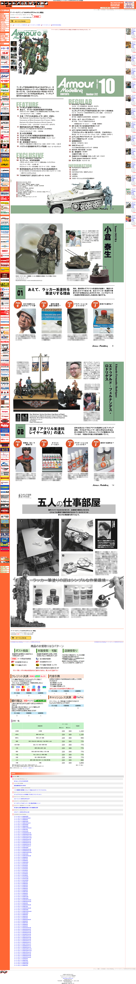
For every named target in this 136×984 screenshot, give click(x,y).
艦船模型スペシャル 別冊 (25, 805)
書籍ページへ (4, 44)
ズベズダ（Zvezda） (4, 269)
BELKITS (4, 407)
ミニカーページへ (4, 28)
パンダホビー (4, 346)
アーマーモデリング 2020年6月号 (21, 921)
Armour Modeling (18, 14)
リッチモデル (4, 540)
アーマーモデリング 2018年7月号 (21, 891)
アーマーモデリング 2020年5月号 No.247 (22, 919)
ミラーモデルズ (4, 473)
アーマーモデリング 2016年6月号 (21, 857)
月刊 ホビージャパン (25, 796)
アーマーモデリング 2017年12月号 (21, 880)
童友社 (4, 298)
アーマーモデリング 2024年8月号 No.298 (133, 192)
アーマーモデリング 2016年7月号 (21, 859)
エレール (4, 160)
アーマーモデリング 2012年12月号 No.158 (22, 837)
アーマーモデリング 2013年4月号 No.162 (22, 842)
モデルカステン (4, 496)
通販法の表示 (4, 572)
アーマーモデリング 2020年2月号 (21, 914)
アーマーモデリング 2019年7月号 (21, 906)
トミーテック (4, 308)
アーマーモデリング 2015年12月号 (21, 854)
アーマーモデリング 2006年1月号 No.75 (22, 823)
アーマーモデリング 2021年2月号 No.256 (22, 927)
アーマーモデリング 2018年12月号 (21, 898)
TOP (6, 6)
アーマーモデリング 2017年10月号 (21, 877)
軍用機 (21, 783)
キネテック (4, 184)
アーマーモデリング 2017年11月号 (21, 878)
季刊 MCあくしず (23, 779)
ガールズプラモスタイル (26, 792)
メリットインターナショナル (4, 482)
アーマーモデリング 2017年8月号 (21, 873)
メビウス (4, 478)
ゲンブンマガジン (4, 203)
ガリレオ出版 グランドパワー (4, 189)
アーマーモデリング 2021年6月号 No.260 (22, 932)
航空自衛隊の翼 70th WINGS (20, 785)
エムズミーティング (4, 562)
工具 (34, 3)
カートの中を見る (114, 7)
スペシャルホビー (4, 265)
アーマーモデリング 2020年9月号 (21, 926)
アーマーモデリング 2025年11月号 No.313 (133, 85)
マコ (4, 445)
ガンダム (26, 3)
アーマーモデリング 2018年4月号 (21, 886)
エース (4, 141)
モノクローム (4, 501)
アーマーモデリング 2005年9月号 (21, 819)
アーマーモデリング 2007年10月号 (21, 824)
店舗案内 (129, 7)
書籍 (98, 968)
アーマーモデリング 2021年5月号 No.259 (22, 931)
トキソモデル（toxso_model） (4, 303)
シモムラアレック (4, 246)
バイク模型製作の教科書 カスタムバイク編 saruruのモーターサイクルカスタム (30, 790)
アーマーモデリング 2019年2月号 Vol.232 (22, 899)
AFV (4, 14)
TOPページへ (4, 10)
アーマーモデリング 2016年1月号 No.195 (22, 855)
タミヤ (4, 289)
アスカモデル (4, 81)
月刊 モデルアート (24, 809)
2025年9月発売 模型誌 (56, 25)
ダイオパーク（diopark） (4, 275)
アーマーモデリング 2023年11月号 (21, 963)
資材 (38, 3)
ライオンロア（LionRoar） (4, 526)
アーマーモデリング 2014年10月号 (21, 847)
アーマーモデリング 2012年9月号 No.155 (22, 832)
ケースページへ (4, 40)
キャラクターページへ (4, 26)
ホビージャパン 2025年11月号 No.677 (22, 798)
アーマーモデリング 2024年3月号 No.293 (133, 218)
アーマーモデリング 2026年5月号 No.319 (133, 31)
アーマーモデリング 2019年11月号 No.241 (22, 911)
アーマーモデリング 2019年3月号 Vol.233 (22, 901)
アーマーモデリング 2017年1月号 (21, 863)
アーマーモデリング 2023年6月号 (21, 958)
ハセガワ (4, 328)
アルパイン (4, 90)
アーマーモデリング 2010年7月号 (21, 829)
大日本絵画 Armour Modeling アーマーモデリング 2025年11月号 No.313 (25, 642)
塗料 (30, 3)
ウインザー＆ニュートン (4, 109)
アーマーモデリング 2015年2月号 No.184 (22, 849)
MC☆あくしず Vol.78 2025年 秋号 (21, 781)
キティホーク (4, 180)
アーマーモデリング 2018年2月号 (21, 883)
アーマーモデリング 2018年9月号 (21, 895)
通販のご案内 (4, 568)
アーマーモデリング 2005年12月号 (21, 821)
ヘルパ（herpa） (4, 411)
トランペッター (4, 322)
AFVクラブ (4, 132)
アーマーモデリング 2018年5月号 (21, 888)
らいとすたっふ (4, 530)
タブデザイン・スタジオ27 (4, 285)
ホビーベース (4, 430)
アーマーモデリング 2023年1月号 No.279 (22, 952)
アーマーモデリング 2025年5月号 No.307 (133, 125)
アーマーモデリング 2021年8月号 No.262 (22, 934)
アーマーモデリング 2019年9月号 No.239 (22, 908)
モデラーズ (4, 487)
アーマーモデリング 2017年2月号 (21, 865)
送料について (4, 570)
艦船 (10, 3)
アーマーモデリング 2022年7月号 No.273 (22, 944)
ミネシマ (4, 464)
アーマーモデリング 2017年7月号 (21, 872)
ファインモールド (4, 365)
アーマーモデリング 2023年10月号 (21, 962)
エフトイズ (4, 150)
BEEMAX (4, 356)
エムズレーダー (4, 558)
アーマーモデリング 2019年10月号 (21, 909)
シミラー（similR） (4, 241)
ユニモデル (4, 516)
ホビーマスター (4, 439)
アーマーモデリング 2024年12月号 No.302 (133, 165)
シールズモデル (4, 232)
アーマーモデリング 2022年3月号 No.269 (22, 939)
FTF (4, 146)
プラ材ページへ (4, 38)
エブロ (4, 155)
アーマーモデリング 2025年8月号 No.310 (133, 111)
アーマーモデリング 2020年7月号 (21, 922)
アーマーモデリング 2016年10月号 (21, 862)
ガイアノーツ (4, 170)
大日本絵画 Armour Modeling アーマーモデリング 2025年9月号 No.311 (108, 642)
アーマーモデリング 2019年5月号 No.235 (22, 904)
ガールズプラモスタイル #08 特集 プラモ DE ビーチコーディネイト (28, 794)
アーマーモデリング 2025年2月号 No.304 (133, 151)
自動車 (14, 3)
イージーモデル (4, 95)
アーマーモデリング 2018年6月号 (21, 890)
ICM (4, 53)
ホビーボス (4, 435)
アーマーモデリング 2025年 (34, 25)
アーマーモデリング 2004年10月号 (21, 816)
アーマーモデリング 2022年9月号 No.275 (22, 947)
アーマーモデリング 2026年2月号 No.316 (133, 58)
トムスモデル (4, 312)
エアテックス (4, 122)
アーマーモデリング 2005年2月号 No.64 (22, 818)
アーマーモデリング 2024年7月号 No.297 (133, 205)
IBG (4, 57)
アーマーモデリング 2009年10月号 (21, 826)
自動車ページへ (4, 20)
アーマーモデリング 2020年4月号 (21, 917)
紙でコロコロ (4, 175)
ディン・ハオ (4, 294)
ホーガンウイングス (4, 416)
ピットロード (4, 360)
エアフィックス (4, 127)
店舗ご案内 (4, 567)
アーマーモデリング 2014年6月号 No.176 (22, 844)
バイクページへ (4, 22)
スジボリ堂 (4, 255)
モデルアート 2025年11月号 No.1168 (21, 812)
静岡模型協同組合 (4, 237)
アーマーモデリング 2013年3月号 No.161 (22, 841)
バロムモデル (4, 337)
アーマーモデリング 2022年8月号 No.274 (22, 945)
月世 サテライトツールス (4, 198)
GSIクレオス (4, 227)
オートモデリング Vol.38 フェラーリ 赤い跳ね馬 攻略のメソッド (27, 803)
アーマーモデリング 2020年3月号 (21, 916)
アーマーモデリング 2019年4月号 (21, 903)
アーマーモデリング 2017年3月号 (21, 867)
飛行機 (6, 3)
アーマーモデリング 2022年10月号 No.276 (22, 949)
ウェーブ (4, 113)
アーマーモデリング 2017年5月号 (21, 870)
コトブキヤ (4, 212)
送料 (129, 4)
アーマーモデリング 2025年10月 (20, 25)
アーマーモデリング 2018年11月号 (21, 896)
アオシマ (4, 67)
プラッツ (4, 393)
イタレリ (4, 104)
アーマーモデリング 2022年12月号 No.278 (22, 950)
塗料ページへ (4, 34)
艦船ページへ (4, 18)
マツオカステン (4, 455)
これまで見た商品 (105, 7)
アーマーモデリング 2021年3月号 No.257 (22, 929)
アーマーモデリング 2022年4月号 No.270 (22, 940)
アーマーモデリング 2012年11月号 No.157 (22, 836)
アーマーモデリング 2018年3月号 (21, 885)
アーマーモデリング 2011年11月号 (21, 831)
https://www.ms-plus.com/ (68, 978)
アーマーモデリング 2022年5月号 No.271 (22, 942)
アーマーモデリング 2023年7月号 (21, 960)
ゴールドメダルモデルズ (4, 208)
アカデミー (4, 71)
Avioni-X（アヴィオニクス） (4, 62)
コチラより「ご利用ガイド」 (28, 767)
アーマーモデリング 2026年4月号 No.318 (133, 45)
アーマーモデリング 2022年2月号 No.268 (22, 937)
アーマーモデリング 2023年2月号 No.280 (22, 954)
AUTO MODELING (24, 801)
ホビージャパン (17, 787)
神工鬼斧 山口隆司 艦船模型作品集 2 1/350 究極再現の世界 (26, 807)
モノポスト (4, 506)
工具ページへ (4, 36)
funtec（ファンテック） (4, 370)
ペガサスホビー (4, 402)
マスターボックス (4, 450)
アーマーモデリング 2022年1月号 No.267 (22, 935)
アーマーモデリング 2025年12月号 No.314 (133, 71)
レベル (4, 544)
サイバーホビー (4, 218)
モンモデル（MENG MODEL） (4, 510)
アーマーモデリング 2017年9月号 (21, 875)
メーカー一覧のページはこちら (4, 48)
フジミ (4, 388)
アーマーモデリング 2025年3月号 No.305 (133, 138)
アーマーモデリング (46, 25)
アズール (4, 76)
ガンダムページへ (4, 24)
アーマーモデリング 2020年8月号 (21, 924)
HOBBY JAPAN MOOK (25, 787)
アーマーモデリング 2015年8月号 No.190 (22, 850)
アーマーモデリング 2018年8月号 (21, 893)
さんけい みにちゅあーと (4, 223)
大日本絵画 (13, 632)
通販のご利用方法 (129, 2)
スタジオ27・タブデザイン (4, 260)
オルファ (4, 164)
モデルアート (17, 801)
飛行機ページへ (4, 16)
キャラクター (22, 3)
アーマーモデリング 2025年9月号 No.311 (133, 98)
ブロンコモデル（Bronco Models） (4, 397)
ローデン (4, 549)
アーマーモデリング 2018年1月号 (21, 882)
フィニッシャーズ (4, 374)
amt (4, 136)
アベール (4, 85)
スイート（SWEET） (4, 251)
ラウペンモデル (4, 535)
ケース (42, 3)
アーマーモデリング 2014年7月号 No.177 (22, 845)
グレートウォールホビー (4, 194)
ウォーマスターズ (4, 118)
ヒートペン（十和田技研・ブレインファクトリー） (4, 351)
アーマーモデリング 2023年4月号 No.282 (22, 955)
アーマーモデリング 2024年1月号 (21, 965)
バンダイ (4, 342)
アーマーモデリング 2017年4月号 (21, 868)
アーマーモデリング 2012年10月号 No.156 (22, 834)
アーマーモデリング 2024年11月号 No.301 (133, 178)
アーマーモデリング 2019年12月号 (21, 913)
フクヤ (4, 383)
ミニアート (4, 459)
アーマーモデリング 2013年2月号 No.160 (22, 839)
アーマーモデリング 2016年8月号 (21, 860)
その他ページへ (4, 31)
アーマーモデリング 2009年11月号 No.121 (22, 827)
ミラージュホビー (4, 469)
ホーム (94, 968)
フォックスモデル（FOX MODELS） (4, 379)
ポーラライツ (4, 421)
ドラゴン (4, 317)
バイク (18, 3)
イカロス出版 (17, 779)
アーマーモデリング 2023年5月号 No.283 (22, 957)
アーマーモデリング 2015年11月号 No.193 (22, 852)
